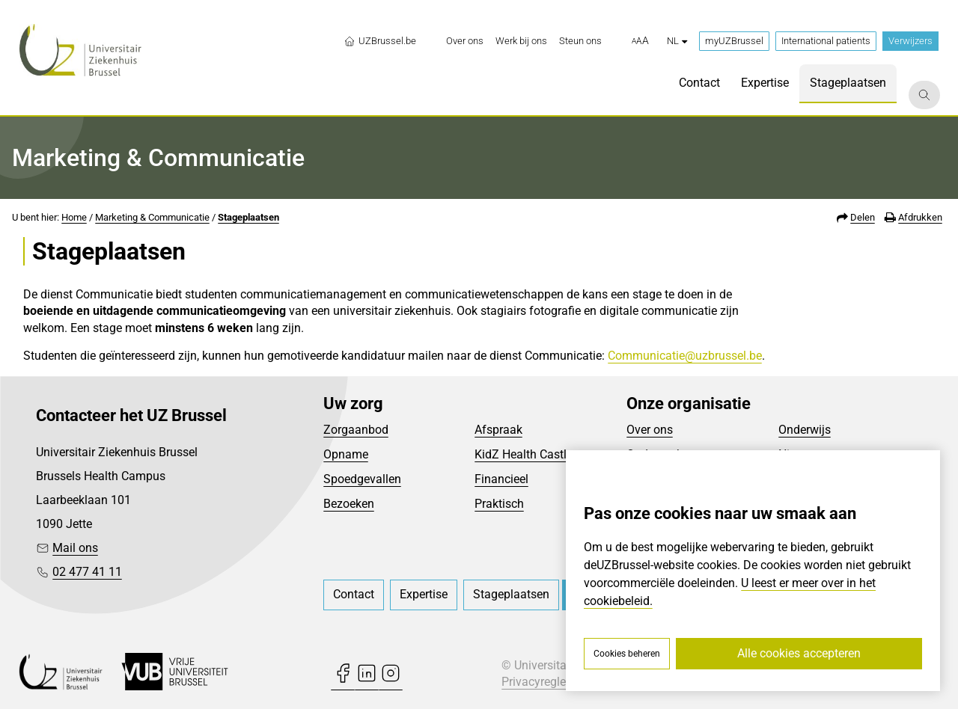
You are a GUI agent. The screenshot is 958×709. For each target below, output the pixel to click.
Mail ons (75, 548)
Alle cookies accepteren (799, 653)
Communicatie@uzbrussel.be (685, 356)
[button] (640, 41)
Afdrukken (920, 217)
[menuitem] (464, 41)
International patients (825, 40)
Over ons (649, 430)
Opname (345, 454)
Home (74, 217)
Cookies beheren (627, 653)
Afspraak (498, 430)
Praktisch (499, 504)
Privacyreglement (547, 682)
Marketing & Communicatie (152, 217)
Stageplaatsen (248, 217)
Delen (862, 217)
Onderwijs (804, 430)
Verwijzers (910, 40)
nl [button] (677, 40)
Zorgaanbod (355, 430)
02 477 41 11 (87, 572)
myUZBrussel (734, 40)
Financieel (501, 479)
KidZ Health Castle (524, 454)
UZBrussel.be (380, 41)
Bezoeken (348, 504)
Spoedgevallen (362, 479)
